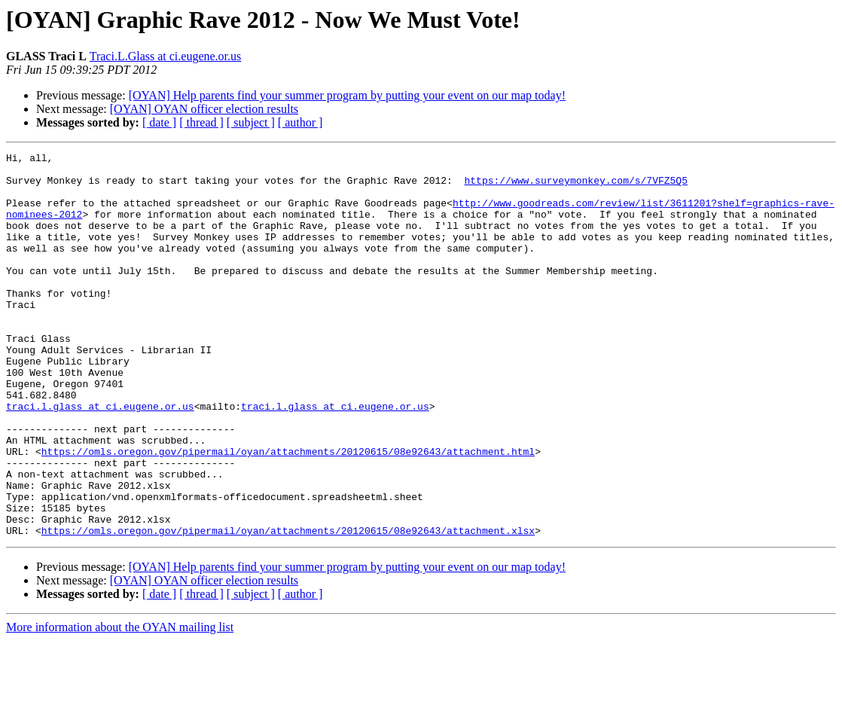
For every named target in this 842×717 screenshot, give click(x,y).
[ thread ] (201, 122)
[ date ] (159, 122)
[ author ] (300, 122)
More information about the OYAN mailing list (119, 703)
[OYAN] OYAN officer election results (204, 108)
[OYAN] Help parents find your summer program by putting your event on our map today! (347, 95)
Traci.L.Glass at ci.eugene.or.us (166, 56)
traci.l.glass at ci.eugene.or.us (100, 458)
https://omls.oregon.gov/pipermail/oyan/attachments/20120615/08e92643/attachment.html (288, 512)
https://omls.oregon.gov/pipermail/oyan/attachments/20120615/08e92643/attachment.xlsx (288, 607)
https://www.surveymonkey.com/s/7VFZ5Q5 (575, 187)
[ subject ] (251, 122)
